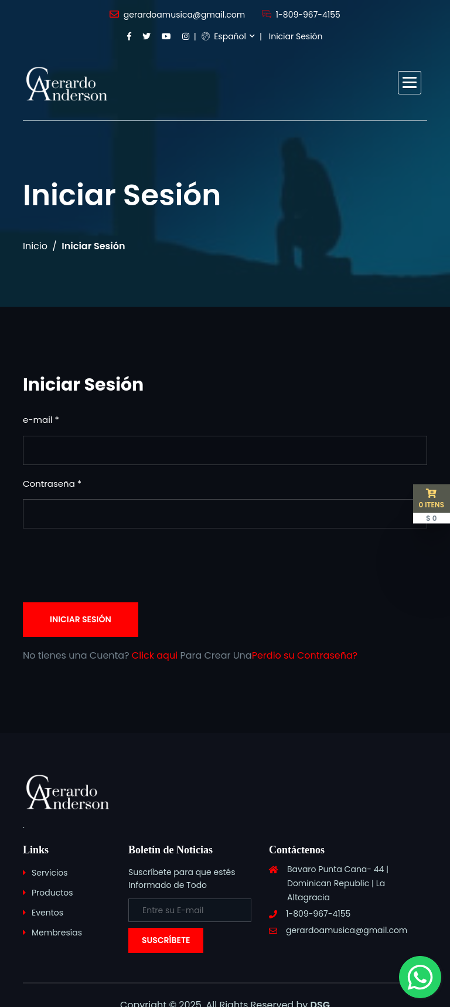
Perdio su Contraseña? (304, 655)
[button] (409, 82)
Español (224, 36)
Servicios (50, 873)
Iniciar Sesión (296, 36)
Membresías (57, 932)
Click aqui (155, 655)
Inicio (35, 246)
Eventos (47, 912)
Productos (52, 892)
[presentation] (112, 565)
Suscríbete (166, 940)
